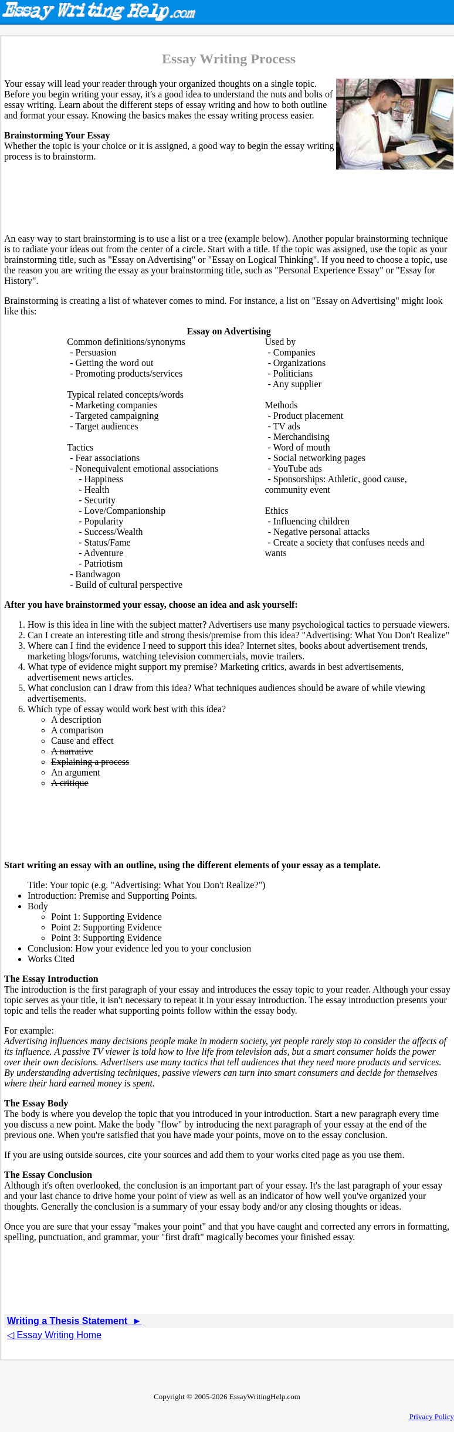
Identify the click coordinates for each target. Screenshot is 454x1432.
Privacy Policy (431, 1416)
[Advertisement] (228, 197)
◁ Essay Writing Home (54, 1335)
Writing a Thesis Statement (74, 1321)
